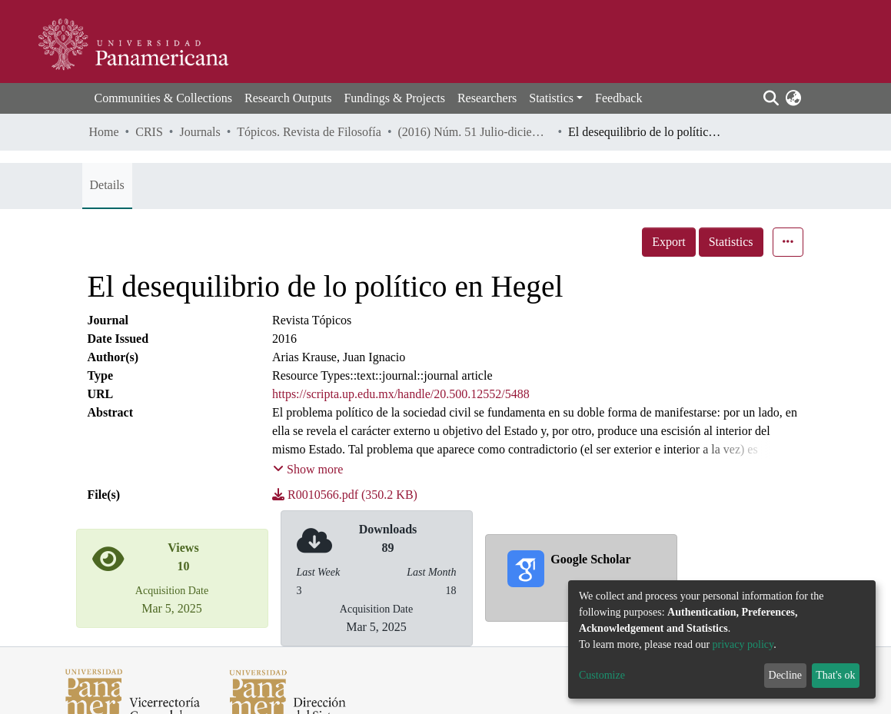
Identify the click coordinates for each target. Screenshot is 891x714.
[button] (793, 98)
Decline (786, 675)
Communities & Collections (164, 98)
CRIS (149, 131)
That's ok (835, 675)
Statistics (731, 241)
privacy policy (743, 644)
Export (669, 241)
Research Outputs (287, 98)
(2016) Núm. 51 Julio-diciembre (474, 131)
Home (104, 131)
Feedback (618, 98)
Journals (199, 131)
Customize (602, 675)
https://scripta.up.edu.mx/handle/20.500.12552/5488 (401, 393)
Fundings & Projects (394, 98)
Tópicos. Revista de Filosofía (309, 131)
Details (107, 184)
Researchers (487, 98)
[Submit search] (771, 98)
